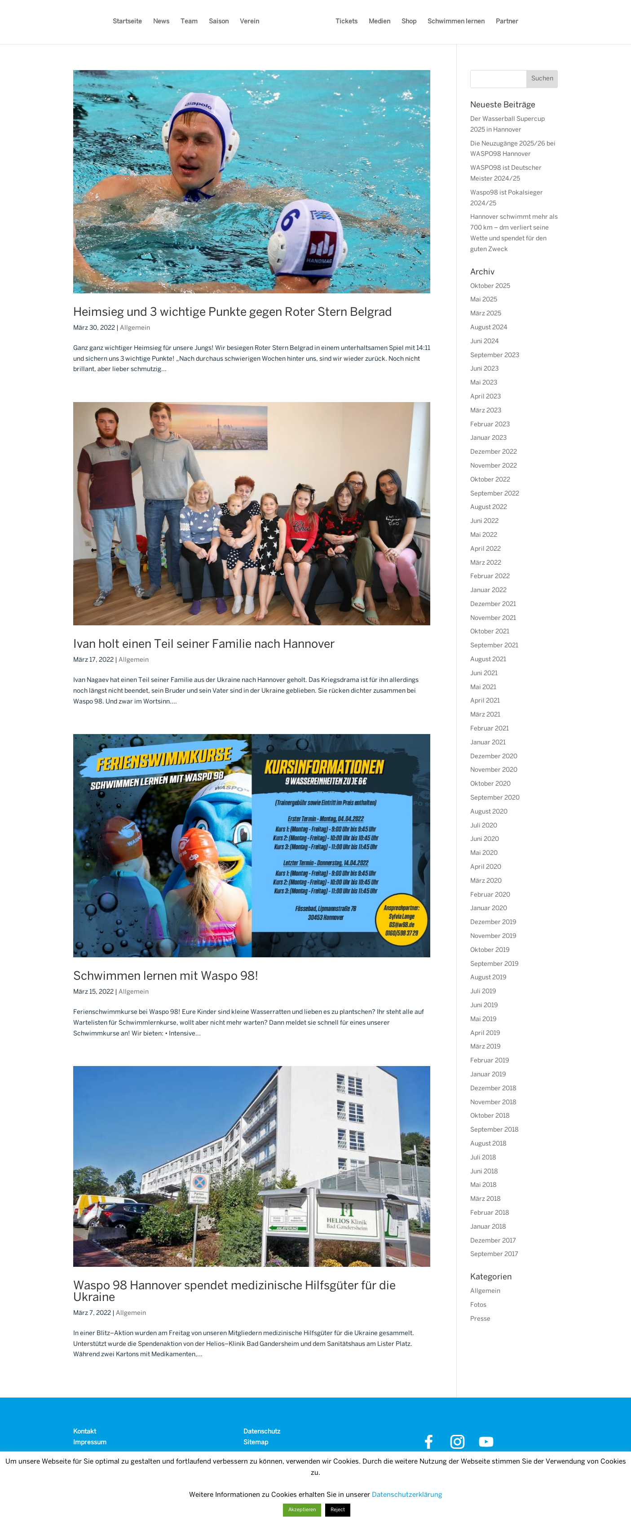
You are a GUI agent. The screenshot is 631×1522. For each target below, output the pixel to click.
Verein (249, 22)
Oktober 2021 (489, 632)
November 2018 (493, 1103)
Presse (480, 1319)
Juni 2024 (484, 342)
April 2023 (485, 397)
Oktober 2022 (490, 480)
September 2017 (494, 1254)
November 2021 (493, 618)
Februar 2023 (490, 425)
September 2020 (495, 798)
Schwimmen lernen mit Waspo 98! (165, 976)
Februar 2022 (490, 577)
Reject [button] (338, 1510)
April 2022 (485, 549)
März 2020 (486, 881)
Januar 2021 (488, 743)
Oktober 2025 (490, 286)
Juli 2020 (483, 826)
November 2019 (493, 936)
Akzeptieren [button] (302, 1510)
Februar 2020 (490, 895)
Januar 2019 (488, 1075)
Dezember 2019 (493, 922)
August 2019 (488, 978)
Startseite (127, 22)
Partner (507, 22)
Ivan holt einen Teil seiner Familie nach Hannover (204, 644)
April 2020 (485, 867)
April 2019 (485, 1033)
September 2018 (494, 1130)
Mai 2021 (483, 687)
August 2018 (488, 1144)
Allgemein (135, 328)
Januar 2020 (488, 908)
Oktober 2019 (490, 950)
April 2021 (485, 701)
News (161, 22)
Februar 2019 (489, 1061)
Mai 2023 (483, 383)
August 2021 (488, 660)
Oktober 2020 (490, 784)
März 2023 (485, 411)
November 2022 (493, 466)
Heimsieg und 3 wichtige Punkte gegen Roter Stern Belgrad (232, 312)
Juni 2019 (484, 1006)
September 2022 (494, 494)
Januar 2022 (488, 590)
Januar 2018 (488, 1227)
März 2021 (485, 715)
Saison (219, 22)
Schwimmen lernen (456, 22)
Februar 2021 (489, 729)
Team (189, 22)
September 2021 (494, 646)
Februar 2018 (489, 1213)
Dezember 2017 (493, 1241)
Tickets (346, 22)
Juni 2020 (484, 839)
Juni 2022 (484, 521)
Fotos (478, 1305)
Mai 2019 (483, 1019)
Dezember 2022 (493, 452)
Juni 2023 (484, 369)
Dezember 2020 (493, 757)
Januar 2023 (488, 438)
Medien (379, 22)
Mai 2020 (484, 853)
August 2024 (488, 328)
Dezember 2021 (493, 604)
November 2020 (493, 770)
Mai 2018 (483, 1185)
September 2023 (494, 355)
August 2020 (488, 812)
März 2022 (485, 563)
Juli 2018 (483, 1158)
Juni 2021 (484, 674)
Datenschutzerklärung (407, 1495)
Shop (409, 22)
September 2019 (494, 964)
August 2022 (488, 507)
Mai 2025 (483, 300)
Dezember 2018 (493, 1089)
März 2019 (485, 1047)
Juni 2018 (484, 1172)
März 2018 (485, 1199)
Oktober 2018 (490, 1116)
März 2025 (485, 314)
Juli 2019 (483, 992)
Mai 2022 (483, 535)
